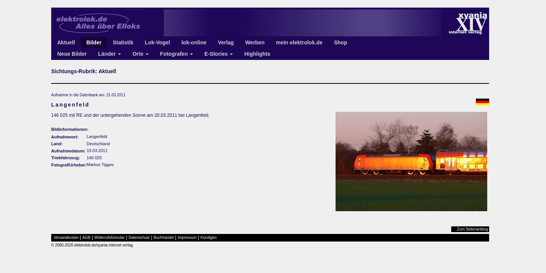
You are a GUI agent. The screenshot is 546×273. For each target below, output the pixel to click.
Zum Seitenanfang (472, 229)
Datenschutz (139, 237)
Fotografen (176, 54)
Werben (255, 42)
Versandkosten (66, 237)
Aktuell (66, 42)
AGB (86, 237)
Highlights (257, 54)
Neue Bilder (72, 54)
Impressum (187, 237)
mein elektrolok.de (299, 42)
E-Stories (218, 54)
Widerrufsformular (109, 237)
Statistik (123, 42)
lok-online (193, 42)
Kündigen (209, 237)
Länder (109, 54)
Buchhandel (164, 237)
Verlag (226, 42)
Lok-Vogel (157, 42)
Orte (140, 54)
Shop (340, 42)
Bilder (94, 42)
